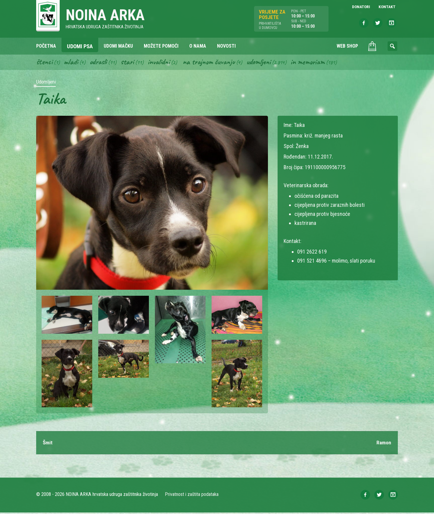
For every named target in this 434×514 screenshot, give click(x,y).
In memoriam (316, 63)
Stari (130, 63)
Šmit (48, 444)
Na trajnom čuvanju (214, 63)
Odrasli (100, 63)
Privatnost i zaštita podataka (192, 496)
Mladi (72, 63)
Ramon (383, 444)
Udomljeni (265, 63)
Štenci (44, 63)
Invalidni (162, 63)
